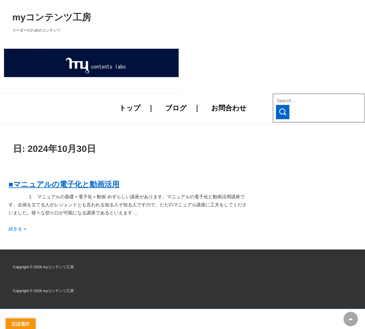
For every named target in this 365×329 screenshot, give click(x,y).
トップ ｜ (136, 108)
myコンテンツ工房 (125, 17)
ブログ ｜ (182, 108)
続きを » (17, 228)
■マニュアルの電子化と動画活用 (64, 184)
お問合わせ (228, 108)
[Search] (282, 112)
